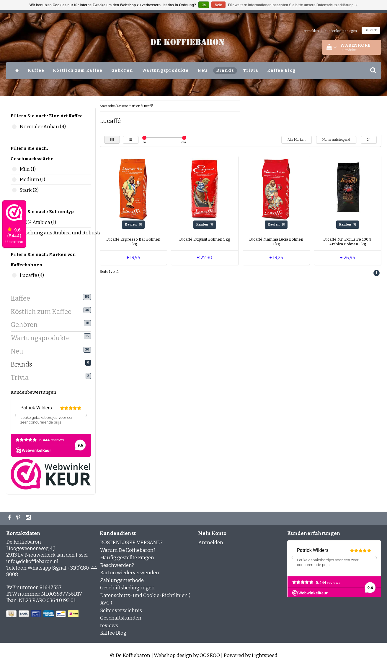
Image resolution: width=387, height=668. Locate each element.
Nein (218, 5)
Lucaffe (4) (14, 275)
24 (368, 140)
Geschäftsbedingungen (127, 588)
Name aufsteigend (336, 140)
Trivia (250, 70)
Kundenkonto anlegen (340, 31)
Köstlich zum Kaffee (77, 70)
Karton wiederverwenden (129, 573)
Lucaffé (147, 106)
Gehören (122, 70)
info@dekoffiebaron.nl (32, 561)
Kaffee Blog (281, 70)
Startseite (107, 106)
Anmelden (210, 542)
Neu (202, 70)
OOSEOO (210, 655)
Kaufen (133, 224)
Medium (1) (14, 179)
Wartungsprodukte (165, 70)
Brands (225, 70)
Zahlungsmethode (122, 580)
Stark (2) (14, 190)
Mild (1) (14, 169)
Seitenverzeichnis (121, 610)
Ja (203, 5)
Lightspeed (264, 655)
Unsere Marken (128, 106)
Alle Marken (297, 140)
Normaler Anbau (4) (14, 126)
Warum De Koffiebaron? (128, 550)
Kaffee (36, 70)
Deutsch (371, 30)
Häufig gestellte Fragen (127, 557)
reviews (109, 625)
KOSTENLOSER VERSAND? (131, 542)
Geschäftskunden (120, 618)
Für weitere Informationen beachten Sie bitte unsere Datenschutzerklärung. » (293, 5)
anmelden (311, 31)
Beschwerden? (117, 565)
